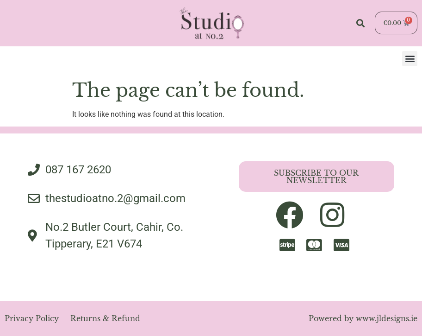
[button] (360, 23)
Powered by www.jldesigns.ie (363, 318)
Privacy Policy (32, 318)
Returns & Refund (105, 318)
